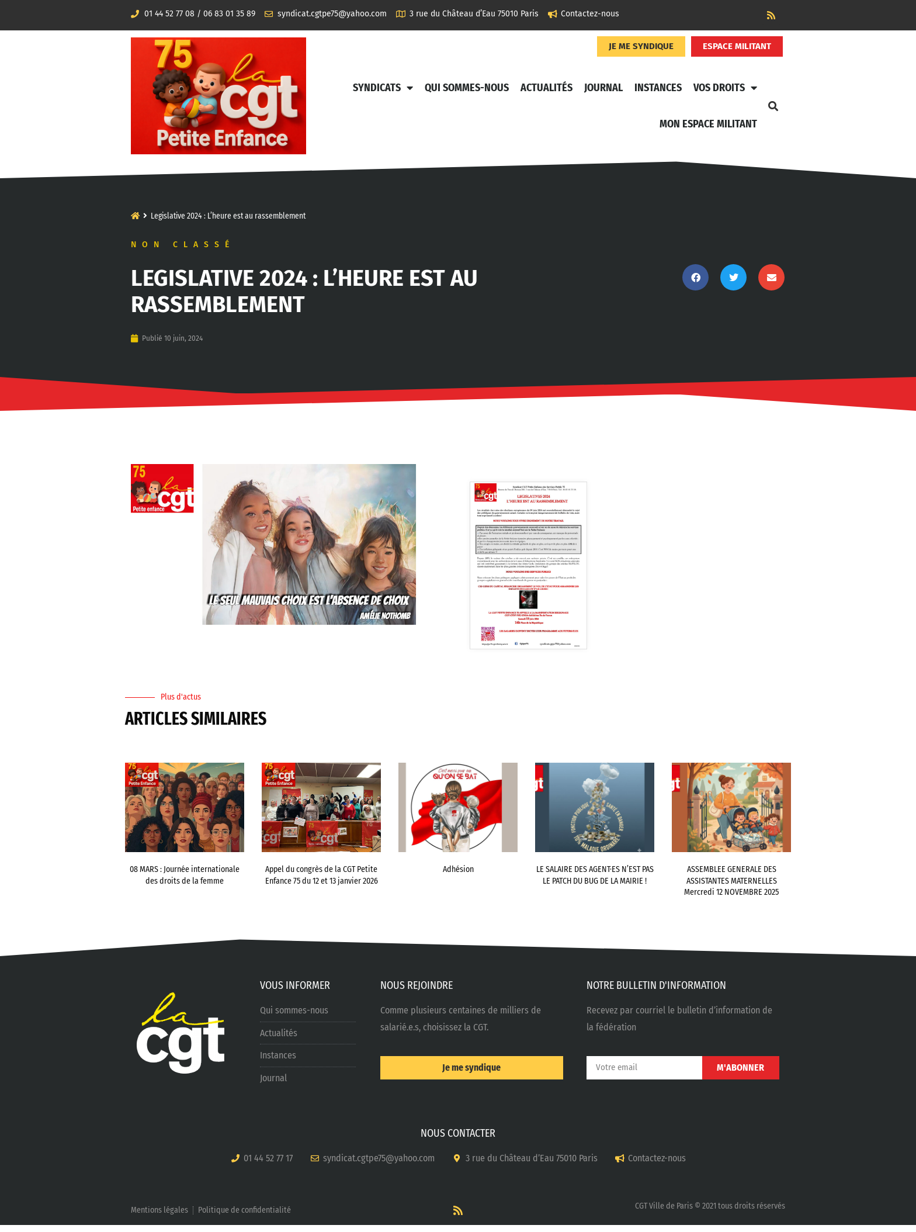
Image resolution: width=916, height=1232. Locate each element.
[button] (773, 106)
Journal (603, 87)
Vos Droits (725, 88)
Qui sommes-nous (467, 87)
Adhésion (458, 877)
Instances (658, 87)
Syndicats (383, 88)
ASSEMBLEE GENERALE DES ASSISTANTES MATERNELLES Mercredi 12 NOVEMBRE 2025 (731, 888)
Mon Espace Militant (708, 123)
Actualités (546, 87)
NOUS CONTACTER (458, 1140)
